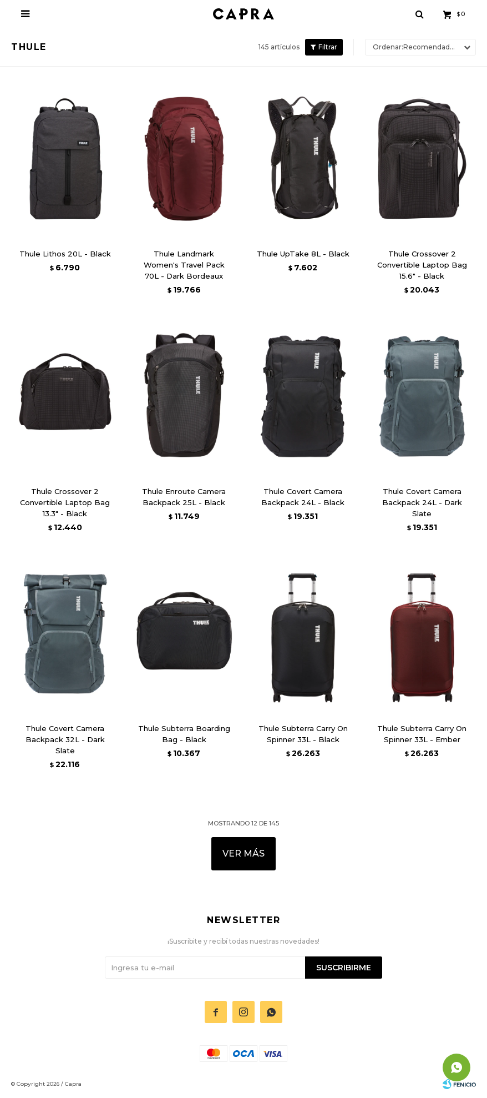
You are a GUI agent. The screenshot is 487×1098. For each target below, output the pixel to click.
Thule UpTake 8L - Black (303, 253)
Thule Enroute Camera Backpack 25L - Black (184, 497)
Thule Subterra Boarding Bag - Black (184, 734)
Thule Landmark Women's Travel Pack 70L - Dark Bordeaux (184, 264)
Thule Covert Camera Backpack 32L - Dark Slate (65, 739)
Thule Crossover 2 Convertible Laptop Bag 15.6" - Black (422, 264)
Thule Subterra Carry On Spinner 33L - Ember (421, 734)
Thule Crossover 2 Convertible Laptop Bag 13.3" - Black (65, 502)
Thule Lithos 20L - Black (65, 253)
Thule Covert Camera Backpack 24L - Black (302, 497)
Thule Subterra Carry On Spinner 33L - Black (303, 734)
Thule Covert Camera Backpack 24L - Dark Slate (422, 502)
